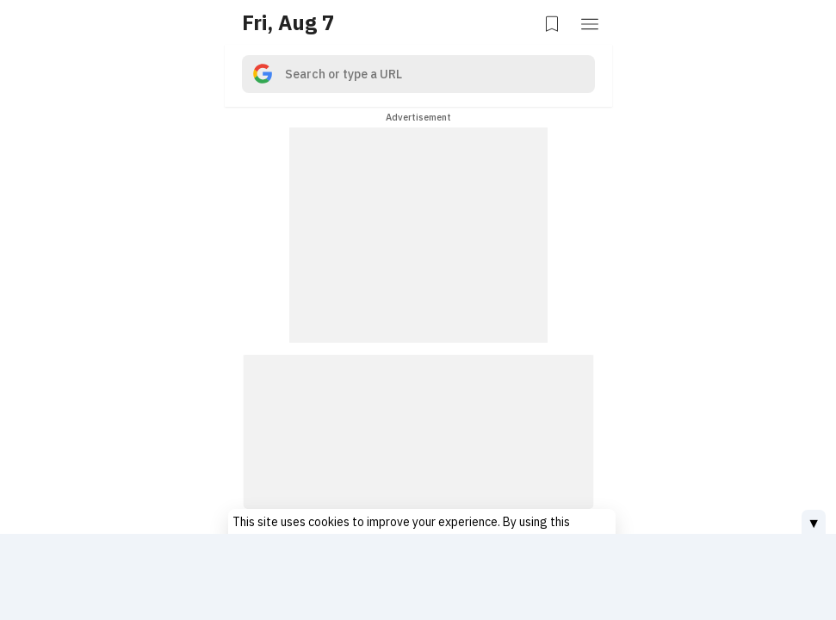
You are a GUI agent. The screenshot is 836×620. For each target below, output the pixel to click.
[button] (591, 22)
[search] (418, 74)
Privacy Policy (533, 516)
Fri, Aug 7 (288, 22)
